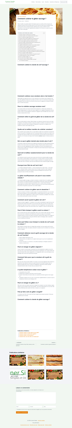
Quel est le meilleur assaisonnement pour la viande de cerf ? (29, 42)
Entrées (33, 2)
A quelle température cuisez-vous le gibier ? (27, 55)
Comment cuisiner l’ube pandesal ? (26, 335)
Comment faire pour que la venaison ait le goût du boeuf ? (29, 54)
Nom (17, 406)
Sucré (43, 2)
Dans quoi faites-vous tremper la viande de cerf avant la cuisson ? (31, 50)
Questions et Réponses (54, 2)
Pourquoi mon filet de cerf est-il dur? (25, 43)
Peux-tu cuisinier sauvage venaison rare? (26, 37)
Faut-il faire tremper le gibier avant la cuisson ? (27, 48)
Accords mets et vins (24, 424)
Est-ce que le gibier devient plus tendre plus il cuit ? (28, 41)
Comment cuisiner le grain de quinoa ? (46, 343)
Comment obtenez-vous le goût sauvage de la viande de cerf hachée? (32, 51)
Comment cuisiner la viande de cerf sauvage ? (27, 34)
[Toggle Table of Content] (43, 33)
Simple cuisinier (21, 21)
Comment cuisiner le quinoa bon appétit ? (27, 333)
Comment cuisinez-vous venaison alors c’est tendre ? (28, 35)
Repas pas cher (41, 424)
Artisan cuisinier (48, 424)
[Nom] (22, 407)
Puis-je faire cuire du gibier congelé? (25, 57)
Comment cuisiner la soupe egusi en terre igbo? (29, 332)
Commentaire (19, 391)
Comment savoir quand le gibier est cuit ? (26, 47)
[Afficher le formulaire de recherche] (63, 2)
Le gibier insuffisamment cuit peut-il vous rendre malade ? (29, 44)
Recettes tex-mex (33, 424)
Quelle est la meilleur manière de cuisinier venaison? (28, 39)
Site (45, 406)
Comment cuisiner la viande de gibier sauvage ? (28, 59)
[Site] (50, 407)
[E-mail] (36, 407)
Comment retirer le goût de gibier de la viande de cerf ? (29, 38)
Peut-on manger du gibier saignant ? (25, 52)
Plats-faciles (38, 2)
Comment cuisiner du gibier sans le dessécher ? (27, 46)
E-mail (31, 406)
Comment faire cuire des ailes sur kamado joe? (29, 336)
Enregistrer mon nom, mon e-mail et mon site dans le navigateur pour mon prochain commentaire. (34, 409)
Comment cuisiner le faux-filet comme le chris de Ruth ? (25, 344)
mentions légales (41, 420)
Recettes (47, 2)
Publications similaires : (24, 60)
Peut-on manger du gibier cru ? (25, 56)
